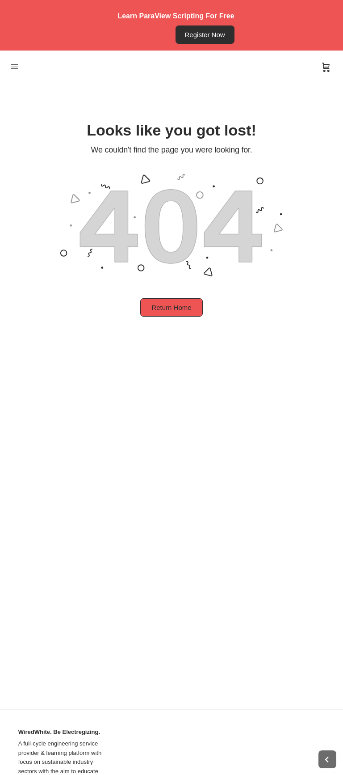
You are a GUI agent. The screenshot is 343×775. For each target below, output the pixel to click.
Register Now (205, 34)
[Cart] (326, 67)
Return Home (171, 307)
